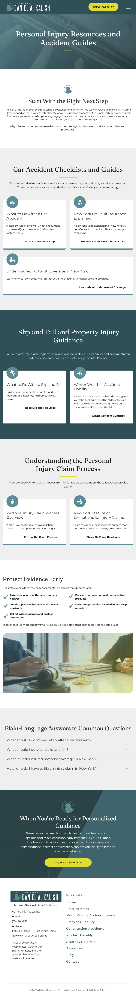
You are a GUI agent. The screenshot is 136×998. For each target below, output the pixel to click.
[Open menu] (128, 6)
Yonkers (25, 950)
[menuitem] (95, 903)
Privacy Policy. (99, 990)
